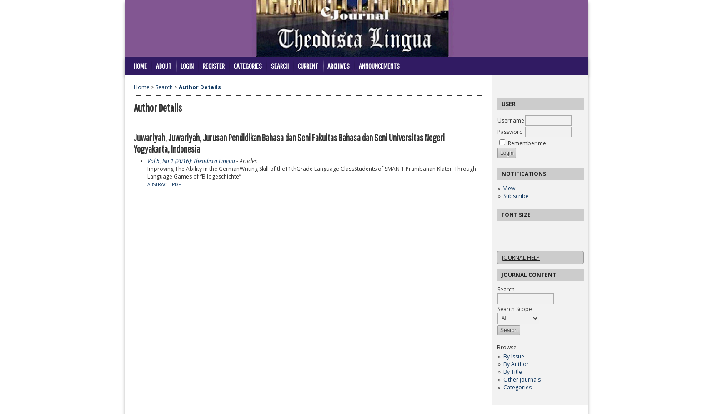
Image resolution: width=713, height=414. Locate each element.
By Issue (513, 356)
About (163, 65)
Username (510, 120)
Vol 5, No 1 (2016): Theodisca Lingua (191, 161)
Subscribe (516, 196)
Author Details (200, 87)
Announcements (379, 65)
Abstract (158, 184)
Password (510, 132)
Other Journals (522, 379)
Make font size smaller (505, 230)
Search (280, 65)
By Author (516, 364)
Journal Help (521, 257)
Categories (517, 387)
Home (140, 65)
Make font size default (519, 230)
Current (308, 65)
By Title (512, 372)
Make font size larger (534, 230)
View (509, 188)
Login (187, 65)
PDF (176, 184)
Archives (338, 65)
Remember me (527, 143)
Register (214, 65)
